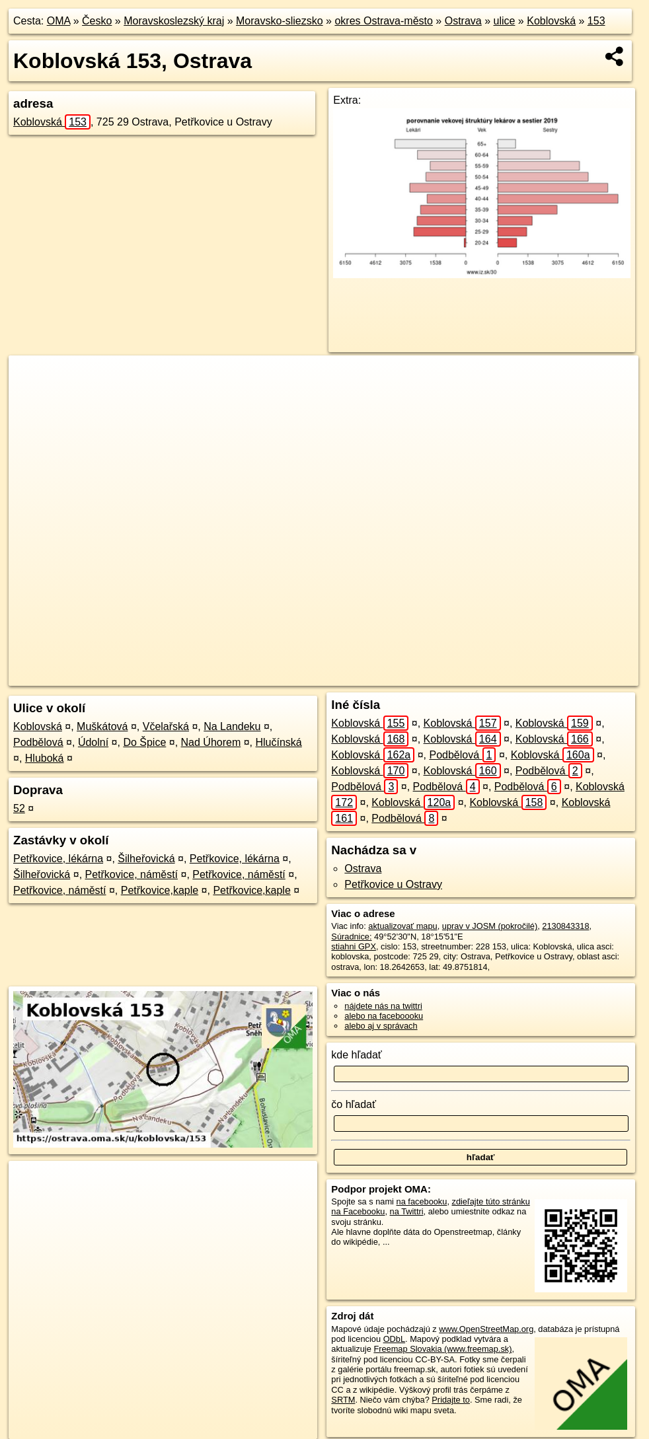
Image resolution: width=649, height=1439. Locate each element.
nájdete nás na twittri (383, 1006)
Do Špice (144, 742)
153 (596, 20)
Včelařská (166, 726)
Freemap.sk (456, 676)
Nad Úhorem (211, 742)
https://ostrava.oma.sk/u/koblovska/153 (567, 676)
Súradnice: (351, 936)
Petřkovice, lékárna (58, 858)
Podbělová (38, 742)
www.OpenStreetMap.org (486, 1329)
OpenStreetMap (388, 676)
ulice (504, 20)
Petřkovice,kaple (159, 890)
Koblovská (551, 20)
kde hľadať (356, 1054)
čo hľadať (353, 1104)
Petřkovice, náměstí (131, 874)
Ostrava (463, 20)
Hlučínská (279, 742)
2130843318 (565, 926)
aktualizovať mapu (402, 926)
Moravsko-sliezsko (279, 20)
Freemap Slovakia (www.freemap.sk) (442, 1349)
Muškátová (102, 726)
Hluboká (44, 758)
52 (19, 808)
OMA (59, 20)
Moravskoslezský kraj (174, 20)
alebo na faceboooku (383, 1016)
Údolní (93, 742)
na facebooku (422, 1201)
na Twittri (407, 1211)
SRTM (343, 1400)
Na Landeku (232, 726)
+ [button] (31, 378)
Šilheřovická (146, 858)
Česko (97, 20)
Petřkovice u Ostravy (393, 884)
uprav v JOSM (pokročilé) (489, 926)
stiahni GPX (353, 946)
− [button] (31, 398)
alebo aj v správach (380, 1026)
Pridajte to (451, 1400)
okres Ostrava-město (383, 20)
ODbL (394, 1339)
